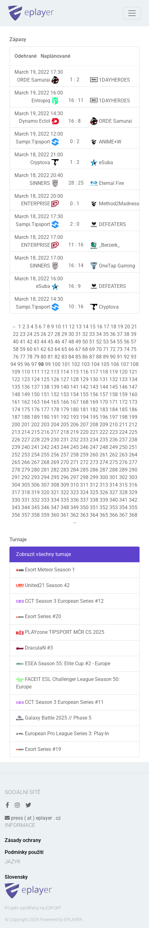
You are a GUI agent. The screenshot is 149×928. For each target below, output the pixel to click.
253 (25, 455)
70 (99, 349)
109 (16, 372)
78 (29, 357)
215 (35, 432)
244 (64, 447)
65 (64, 349)
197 (113, 417)
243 (55, 447)
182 (94, 410)
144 (104, 387)
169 (94, 402)
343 (16, 507)
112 (45, 372)
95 (20, 364)
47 (64, 342)
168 (84, 402)
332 (35, 500)
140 (64, 387)
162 (25, 402)
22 (16, 334)
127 (64, 379)
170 (104, 402)
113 (55, 372)
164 (45, 402)
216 (45, 432)
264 (133, 455)
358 (35, 515)
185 (123, 410)
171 (113, 402)
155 (84, 394)
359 (45, 515)
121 (133, 372)
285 (84, 470)
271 (74, 462)
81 (50, 357)
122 (16, 379)
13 (79, 327)
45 (50, 342)
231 (64, 440)
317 (16, 492)
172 (123, 402)
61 (36, 349)
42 (29, 342)
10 (58, 327)
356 (16, 515)
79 (36, 357)
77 (23, 357)
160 (133, 394)
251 (133, 447)
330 (16, 500)
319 (35, 492)
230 (55, 440)
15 (92, 327)
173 (133, 402)
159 (123, 394)
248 (104, 447)
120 (123, 372)
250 (123, 447)
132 (113, 379)
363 (84, 515)
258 (74, 455)
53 (106, 342)
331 (25, 500)
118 (104, 372)
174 (16, 410)
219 (74, 432)
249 (113, 447)
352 (104, 507)
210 (113, 425)
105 (105, 364)
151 (45, 394)
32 (85, 334)
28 (57, 334)
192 (64, 417)
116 (84, 372)
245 (74, 447)
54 (113, 342)
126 (55, 379)
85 (78, 357)
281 (45, 470)
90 (113, 357)
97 (34, 364)
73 (120, 349)
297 (74, 477)
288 (113, 470)
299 (94, 477)
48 (71, 342)
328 (123, 492)
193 (74, 417)
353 (113, 507)
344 (25, 507)
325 (94, 492)
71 (106, 349)
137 (35, 387)
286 (94, 470)
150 (35, 394)
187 (16, 417)
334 (55, 500)
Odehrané (25, 56)
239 (16, 447)
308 (55, 485)
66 (71, 349)
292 (25, 477)
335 (64, 500)
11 (65, 327)
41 (23, 342)
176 (35, 410)
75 (133, 349)
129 (84, 379)
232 (74, 440)
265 (16, 462)
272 (84, 462)
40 (16, 342)
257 (64, 455)
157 (104, 394)
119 (113, 372)
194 (84, 417)
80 (43, 357)
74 (126, 349)
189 (35, 417)
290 (133, 470)
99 (48, 364)
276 (123, 462)
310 (74, 485)
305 (25, 485)
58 (16, 349)
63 (50, 349)
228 (35, 440)
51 (92, 342)
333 (45, 500)
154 (74, 394)
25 (36, 334)
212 (133, 425)
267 (35, 462)
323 (74, 492)
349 (74, 507)
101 (66, 364)
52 (99, 342)
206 (74, 425)
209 (104, 425)
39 (133, 334)
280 (35, 470)
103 (85, 364)
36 (113, 334)
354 (123, 507)
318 (25, 492)
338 (94, 500)
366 (113, 515)
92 (126, 357)
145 (113, 387)
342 (133, 500)
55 (120, 342)
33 (92, 334)
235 (104, 440)
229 (45, 440)
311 (84, 485)
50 (85, 342)
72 (113, 349)
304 (16, 485)
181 (84, 410)
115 (74, 372)
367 (123, 515)
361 (64, 515)
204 (55, 425)
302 (123, 477)
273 (94, 462)
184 (113, 410)
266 (25, 462)
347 (55, 507)
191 (55, 417)
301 (113, 477)
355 (133, 507)
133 (123, 379)
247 (94, 447)
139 (55, 387)
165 (55, 402)
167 (74, 402)
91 (120, 357)
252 (16, 455)
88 (99, 357)
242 (45, 447)
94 (13, 364)
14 (86, 327)
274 (104, 462)
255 (45, 455)
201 (25, 425)
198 (123, 417)
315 (123, 485)
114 (64, 372)
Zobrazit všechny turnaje (43, 554)
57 (133, 342)
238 (133, 440)
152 (55, 394)
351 (94, 507)
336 (74, 500)
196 (104, 417)
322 (64, 492)
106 (115, 364)
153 (64, 394)
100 (56, 364)
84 (71, 357)
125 (45, 379)
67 (78, 349)
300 (104, 477)
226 (16, 440)
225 (133, 432)
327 (113, 492)
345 (35, 507)
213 (16, 432)
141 (74, 387)
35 (106, 334)
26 (43, 334)
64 (57, 349)
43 (36, 342)
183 (104, 410)
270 (64, 462)
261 (104, 455)
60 (29, 349)
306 (35, 485)
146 (123, 387)
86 (85, 357)
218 (64, 432)
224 (123, 432)
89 (106, 357)
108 (134, 364)
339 (104, 500)
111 (35, 372)
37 (120, 334)
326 (104, 492)
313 (104, 485)
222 (104, 432)
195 (94, 417)
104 (95, 364)
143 (94, 387)
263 (123, 455)
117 (94, 372)
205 (64, 425)
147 (133, 387)
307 (45, 485)
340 (113, 500)
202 (35, 425)
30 (71, 334)
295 (55, 477)
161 (16, 402)
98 (41, 364)
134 (133, 379)
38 (126, 334)
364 (94, 515)
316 (133, 485)
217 (55, 432)
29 (64, 334)
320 (45, 492)
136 (25, 387)
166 (64, 402)
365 (104, 515)
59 (23, 349)
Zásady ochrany (23, 840)
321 (55, 492)
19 (120, 327)
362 (74, 515)
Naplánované (56, 56)
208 (94, 425)
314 (113, 485)
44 (43, 342)
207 (84, 425)
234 (94, 440)
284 (74, 470)
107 (124, 364)
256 (55, 455)
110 (25, 372)
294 (45, 477)
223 (113, 432)
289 (123, 470)
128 (74, 379)
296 (64, 477)
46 (57, 342)
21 (134, 327)
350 (84, 507)
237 (123, 440)
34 (99, 334)
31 (78, 334)
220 (84, 432)
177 (45, 410)
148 (16, 394)
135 (16, 387)
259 (84, 455)
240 (25, 447)
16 (99, 327)
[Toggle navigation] (132, 13)
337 (84, 500)
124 (35, 379)
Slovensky (16, 877)
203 (45, 425)
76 (16, 357)
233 (84, 440)
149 (25, 394)
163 (35, 402)
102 (76, 364)
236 (113, 440)
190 (45, 417)
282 (55, 470)
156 (94, 394)
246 (84, 447)
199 (133, 417)
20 (127, 327)
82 (57, 357)
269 (55, 462)
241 (35, 447)
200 (16, 425)
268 (45, 462)
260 (94, 455)
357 (25, 515)
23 (23, 334)
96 (27, 364)
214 (25, 432)
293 (35, 477)
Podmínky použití (24, 852)
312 (94, 485)
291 (16, 477)
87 (92, 357)
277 (133, 462)
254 (35, 455)
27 (50, 334)
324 (84, 492)
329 (133, 492)
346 (45, 507)
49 (78, 342)
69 (92, 349)
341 (123, 500)
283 (64, 470)
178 (55, 410)
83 (64, 357)
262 (113, 455)
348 (64, 507)
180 (74, 410)
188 (25, 417)
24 (29, 334)
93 (133, 357)
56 (126, 342)
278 (16, 470)
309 (64, 485)
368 (133, 515)
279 (25, 470)
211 (123, 425)
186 (133, 410)
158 (113, 394)
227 (25, 440)
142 (84, 387)
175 (25, 410)
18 (113, 327)
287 (104, 470)
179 (64, 410)
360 (55, 515)
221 (94, 432)
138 (45, 387)
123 (25, 379)
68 (85, 349)
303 (133, 477)
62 (43, 349)
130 (94, 379)
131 (104, 379)
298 (84, 477)
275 (113, 462)
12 (72, 327)
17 (106, 327)
